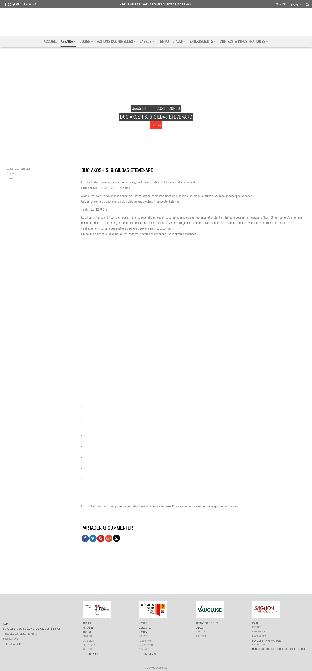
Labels (147, 41)
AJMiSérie (201, 636)
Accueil (50, 41)
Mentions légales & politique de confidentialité (279, 649)
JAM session (89, 645)
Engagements (203, 41)
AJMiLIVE (200, 631)
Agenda (68, 41)
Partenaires (259, 636)
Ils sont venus (91, 654)
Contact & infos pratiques (244, 41)
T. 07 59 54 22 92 (12, 643)
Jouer (86, 41)
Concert (10, 178)
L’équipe (256, 627)
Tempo (163, 41)
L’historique (258, 631)
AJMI (156, 22)
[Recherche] (307, 5)
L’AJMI (296, 5)
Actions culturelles (116, 41)
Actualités (280, 4)
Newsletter (258, 644)
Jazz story (89, 640)
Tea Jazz (87, 649)
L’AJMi (179, 41)
